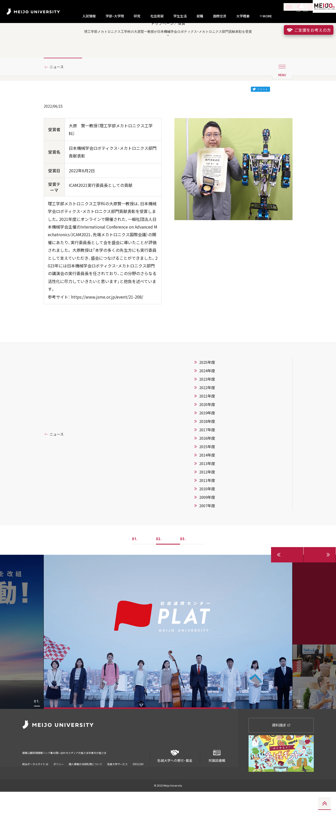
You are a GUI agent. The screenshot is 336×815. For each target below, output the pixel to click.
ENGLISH (138, 780)
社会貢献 (157, 16)
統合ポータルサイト (35, 780)
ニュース (59, 90)
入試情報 (89, 16)
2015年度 (207, 469)
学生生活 (180, 16)
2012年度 (207, 495)
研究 (137, 16)
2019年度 (207, 436)
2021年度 (207, 419)
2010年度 (207, 512)
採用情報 (46, 772)
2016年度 (207, 461)
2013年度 (207, 486)
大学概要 (243, 16)
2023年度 (207, 402)
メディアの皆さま (111, 772)
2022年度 (207, 410)
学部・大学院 (115, 16)
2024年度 (207, 394)
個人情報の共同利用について (85, 780)
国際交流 (219, 16)
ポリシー (58, 780)
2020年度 (207, 427)
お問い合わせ (84, 772)
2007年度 (207, 528)
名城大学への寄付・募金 (175, 777)
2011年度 (207, 503)
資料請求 (281, 748)
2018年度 (207, 444)
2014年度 (207, 478)
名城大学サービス (117, 780)
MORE (265, 16)
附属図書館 (216, 777)
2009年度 (207, 520)
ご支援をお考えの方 (308, 30)
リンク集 (63, 772)
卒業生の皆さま (140, 772)
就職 (200, 16)
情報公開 (29, 772)
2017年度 (207, 453)
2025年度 (207, 385)
